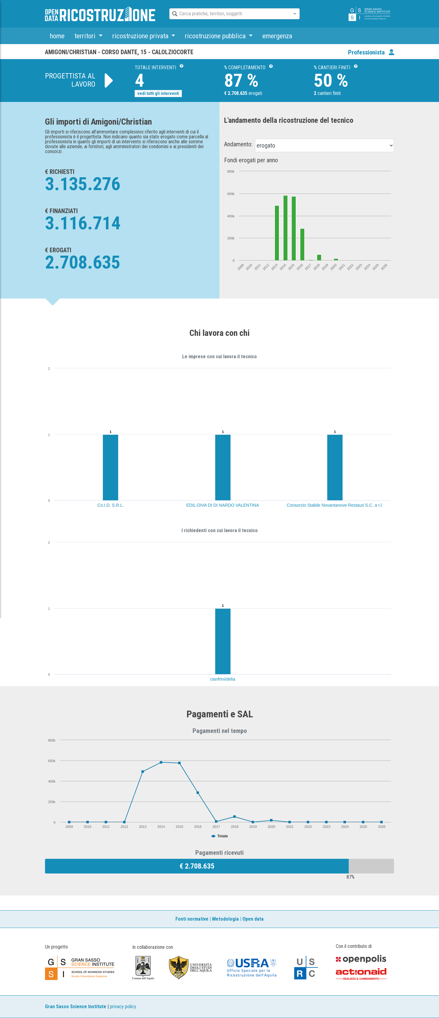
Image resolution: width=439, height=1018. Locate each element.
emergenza (277, 36)
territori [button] (85, 36)
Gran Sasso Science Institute (75, 1006)
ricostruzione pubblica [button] (216, 36)
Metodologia (225, 919)
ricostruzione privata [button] (141, 36)
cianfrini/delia (222, 679)
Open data (253, 919)
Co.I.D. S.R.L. (110, 505)
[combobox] (229, 14)
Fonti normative (191, 919)
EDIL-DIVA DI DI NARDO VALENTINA (222, 505)
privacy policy (123, 1006)
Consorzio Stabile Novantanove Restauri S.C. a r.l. (335, 505)
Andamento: (238, 144)
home (57, 36)
